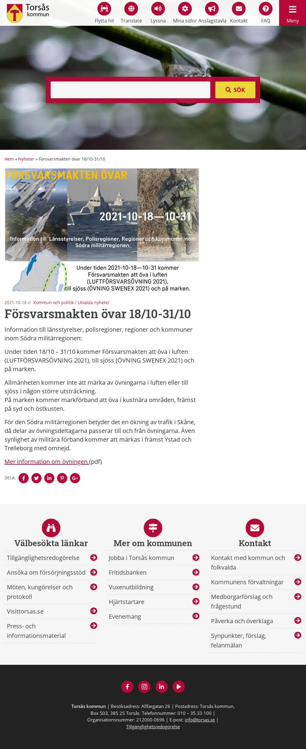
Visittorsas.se (25, 611)
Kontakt (239, 13)
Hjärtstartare (126, 602)
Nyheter (26, 159)
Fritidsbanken (127, 572)
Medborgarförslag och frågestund (242, 601)
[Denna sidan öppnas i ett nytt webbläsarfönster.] (24, 478)
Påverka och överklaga (242, 621)
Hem (9, 159)
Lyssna (158, 13)
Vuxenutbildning (131, 587)
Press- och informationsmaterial (36, 631)
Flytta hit (104, 13)
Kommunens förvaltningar (247, 582)
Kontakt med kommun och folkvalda (248, 562)
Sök (239, 90)
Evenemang (125, 616)
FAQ (266, 13)
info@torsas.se (200, 720)
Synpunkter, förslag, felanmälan (238, 640)
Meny (292, 13)
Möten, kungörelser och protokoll (40, 592)
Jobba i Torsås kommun (141, 558)
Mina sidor (185, 13)
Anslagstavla (211, 13)
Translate (131, 13)
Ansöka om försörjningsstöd (46, 572)
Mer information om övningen (46, 461)
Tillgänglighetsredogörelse (43, 558)
